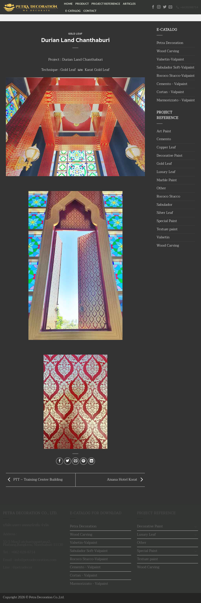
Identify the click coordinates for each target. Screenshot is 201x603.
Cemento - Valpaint (172, 84)
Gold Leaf (75, 34)
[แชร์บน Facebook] (59, 461)
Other (161, 188)
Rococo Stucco (168, 196)
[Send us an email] (170, 7)
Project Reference (105, 3)
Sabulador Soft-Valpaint (176, 67)
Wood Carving (168, 51)
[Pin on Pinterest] (83, 461)
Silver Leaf (165, 213)
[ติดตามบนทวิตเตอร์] (164, 7)
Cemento (164, 139)
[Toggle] (195, 526)
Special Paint (167, 221)
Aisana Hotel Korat (126, 480)
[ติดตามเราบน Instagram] (159, 7)
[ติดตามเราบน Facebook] (153, 7)
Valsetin (163, 237)
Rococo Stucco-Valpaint (176, 76)
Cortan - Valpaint (170, 92)
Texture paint (167, 229)
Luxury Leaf (166, 172)
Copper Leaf (166, 147)
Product (82, 3)
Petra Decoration (170, 43)
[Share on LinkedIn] (91, 461)
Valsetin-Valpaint (170, 59)
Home (68, 3)
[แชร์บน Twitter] (67, 461)
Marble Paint (167, 180)
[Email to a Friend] (75, 461)
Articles (129, 3)
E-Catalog (73, 10)
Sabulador (164, 205)
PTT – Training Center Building (34, 480)
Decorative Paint (170, 156)
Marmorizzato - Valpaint (176, 100)
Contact (90, 10)
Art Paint (164, 131)
